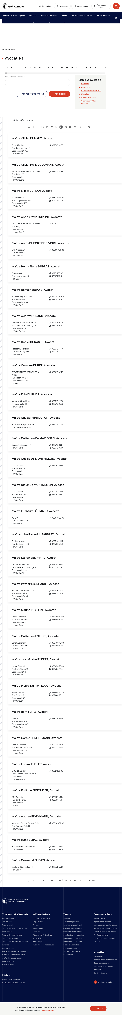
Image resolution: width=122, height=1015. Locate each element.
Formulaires (98, 956)
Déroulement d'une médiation (13, 983)
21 (47, 127)
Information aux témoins (72, 938)
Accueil (4, 49)
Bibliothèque (37, 941)
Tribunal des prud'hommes (12, 935)
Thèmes (64, 16)
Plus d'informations (47, 1010)
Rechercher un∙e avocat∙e (15, 77)
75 (89, 127)
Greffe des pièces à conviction (13, 955)
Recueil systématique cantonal (105, 928)
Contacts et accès (103, 16)
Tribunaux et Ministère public (13, 16)
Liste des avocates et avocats (105, 925)
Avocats (13, 49)
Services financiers (101, 973)
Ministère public (8, 918)
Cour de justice (8, 948)
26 (70, 127)
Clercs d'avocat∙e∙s (88, 97)
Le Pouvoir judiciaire (49, 16)
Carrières (36, 931)
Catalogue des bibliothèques (104, 938)
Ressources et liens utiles (82, 16)
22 (52, 127)
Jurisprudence (99, 918)
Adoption (66, 918)
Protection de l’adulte (71, 945)
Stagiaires (85, 94)
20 (42, 127)
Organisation (38, 922)
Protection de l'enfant (71, 948)
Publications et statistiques (43, 945)
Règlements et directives (42, 935)
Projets (35, 925)
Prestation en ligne (101, 935)
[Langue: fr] (116, 18)
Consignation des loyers (72, 928)
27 (75, 127)
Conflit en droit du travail (72, 925)
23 (56, 127)
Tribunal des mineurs (10, 938)
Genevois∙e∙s (86, 87)
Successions (68, 955)
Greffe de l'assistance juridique (14, 951)
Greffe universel (8, 964)
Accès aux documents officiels (105, 960)
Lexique (97, 941)
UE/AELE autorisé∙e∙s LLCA (91, 90)
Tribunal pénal (7, 925)
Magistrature (38, 928)
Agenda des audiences (102, 922)
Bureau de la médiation (11, 979)
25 (66, 127)
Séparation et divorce (71, 951)
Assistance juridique (71, 922)
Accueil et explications (32, 94)
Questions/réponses (101, 963)
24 (61, 127)
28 (79, 127)
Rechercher (61, 94)
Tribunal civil (6, 922)
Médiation (33, 16)
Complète (85, 84)
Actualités (37, 938)
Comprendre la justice (41, 918)
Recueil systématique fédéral (105, 931)
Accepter (98, 1009)
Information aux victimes (72, 941)
